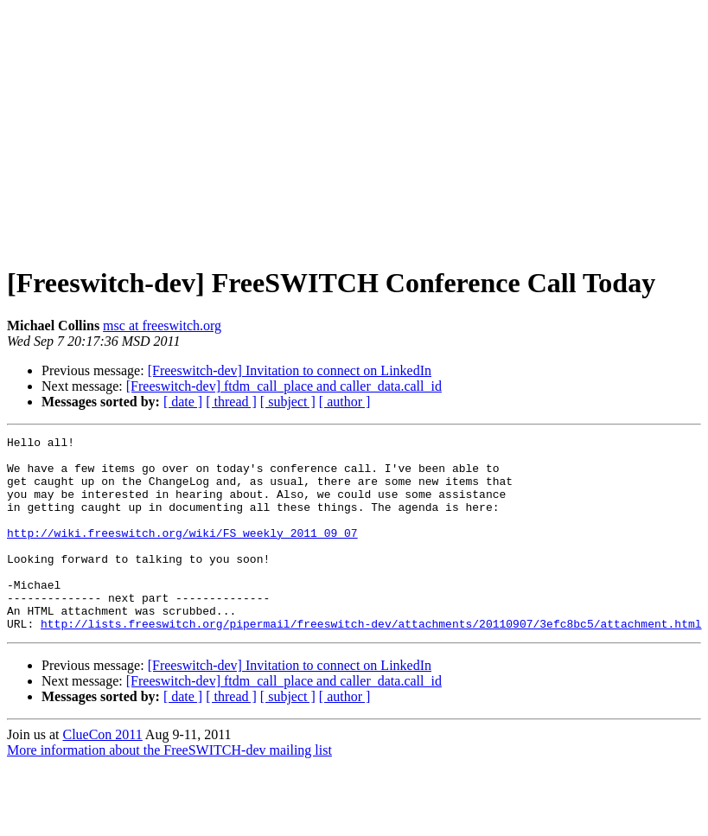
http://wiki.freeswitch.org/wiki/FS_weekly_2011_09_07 (182, 553)
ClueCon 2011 (102, 773)
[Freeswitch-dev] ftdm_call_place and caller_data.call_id (284, 386)
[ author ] (345, 401)
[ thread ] (231, 401)
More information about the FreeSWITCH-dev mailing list (169, 789)
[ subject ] (288, 401)
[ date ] (182, 401)
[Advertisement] (354, 128)
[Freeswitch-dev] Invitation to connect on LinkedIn (289, 370)
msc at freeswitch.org (162, 325)
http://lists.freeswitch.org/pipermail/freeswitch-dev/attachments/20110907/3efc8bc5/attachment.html (371, 662)
